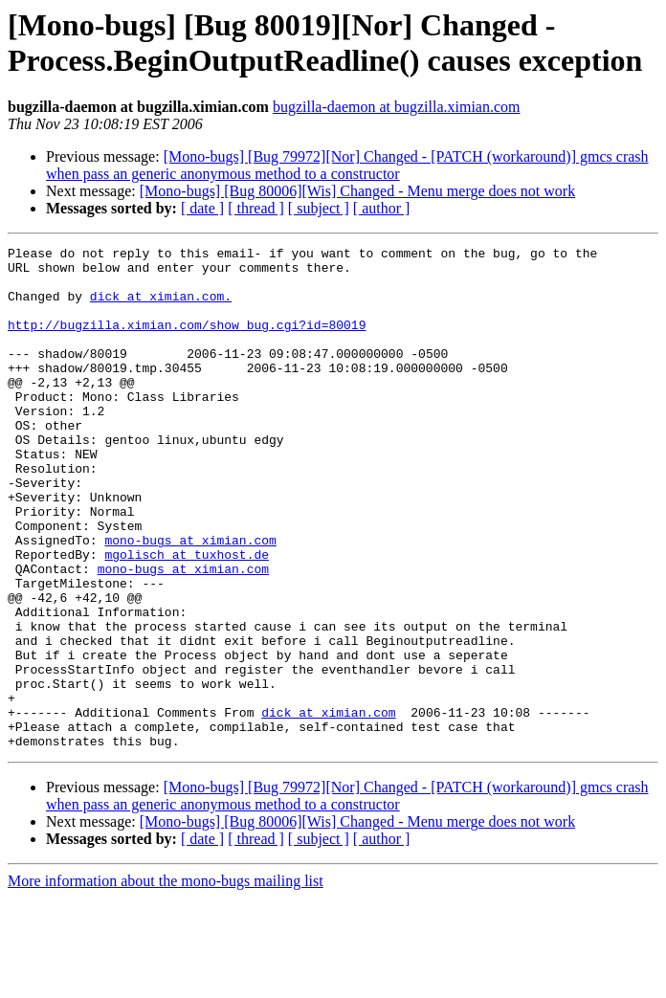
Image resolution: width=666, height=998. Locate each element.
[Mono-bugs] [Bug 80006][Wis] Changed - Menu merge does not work (357, 191)
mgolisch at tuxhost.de (186, 617)
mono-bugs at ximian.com (190, 600)
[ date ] (202, 208)
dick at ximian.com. (161, 307)
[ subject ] (318, 208)
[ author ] (382, 208)
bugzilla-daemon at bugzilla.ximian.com (397, 107)
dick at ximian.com (328, 806)
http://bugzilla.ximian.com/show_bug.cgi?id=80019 (187, 341)
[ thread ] (256, 208)
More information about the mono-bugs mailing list (165, 981)
